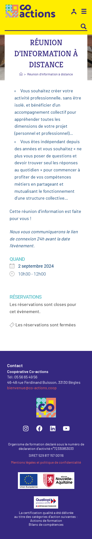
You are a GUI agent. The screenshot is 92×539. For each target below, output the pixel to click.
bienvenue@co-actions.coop (32, 387)
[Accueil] (21, 74)
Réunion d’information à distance (50, 74)
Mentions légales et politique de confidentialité (46, 462)
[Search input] (42, 26)
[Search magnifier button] (83, 26)
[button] (84, 12)
